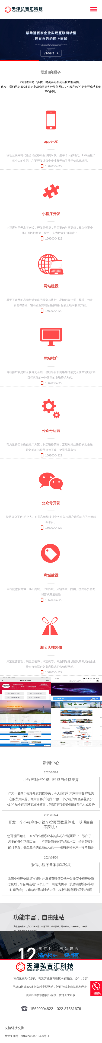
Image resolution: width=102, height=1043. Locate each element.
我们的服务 (51, 72)
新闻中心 (51, 763)
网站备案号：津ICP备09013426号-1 (27, 1036)
